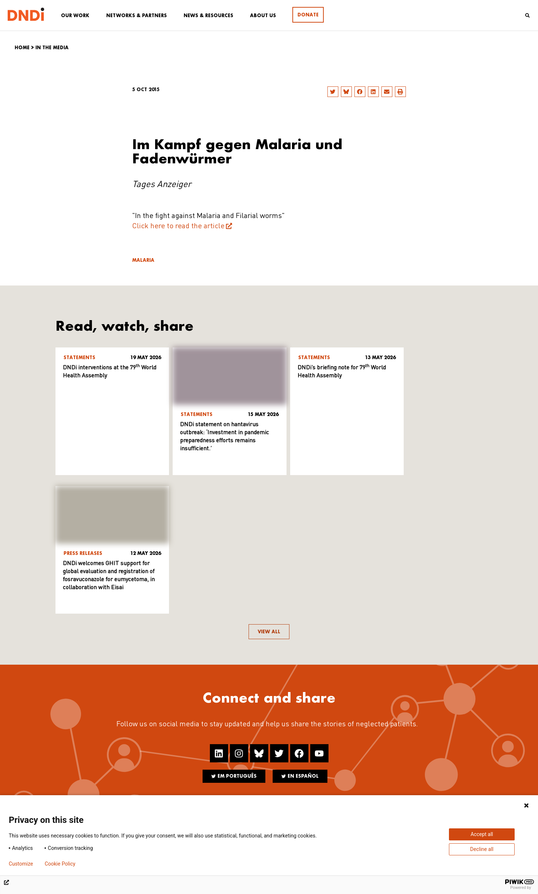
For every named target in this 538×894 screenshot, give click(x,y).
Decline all (481, 849)
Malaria (143, 260)
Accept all (481, 834)
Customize (21, 864)
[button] (332, 91)
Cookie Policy (60, 864)
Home (22, 47)
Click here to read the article (178, 226)
